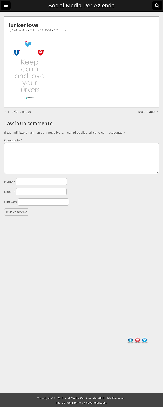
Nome (9, 186)
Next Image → (148, 111)
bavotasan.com (96, 402)
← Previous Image (17, 111)
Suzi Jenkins (19, 30)
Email (9, 197)
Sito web (10, 207)
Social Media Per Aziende (81, 5)
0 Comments (62, 30)
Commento (13, 140)
